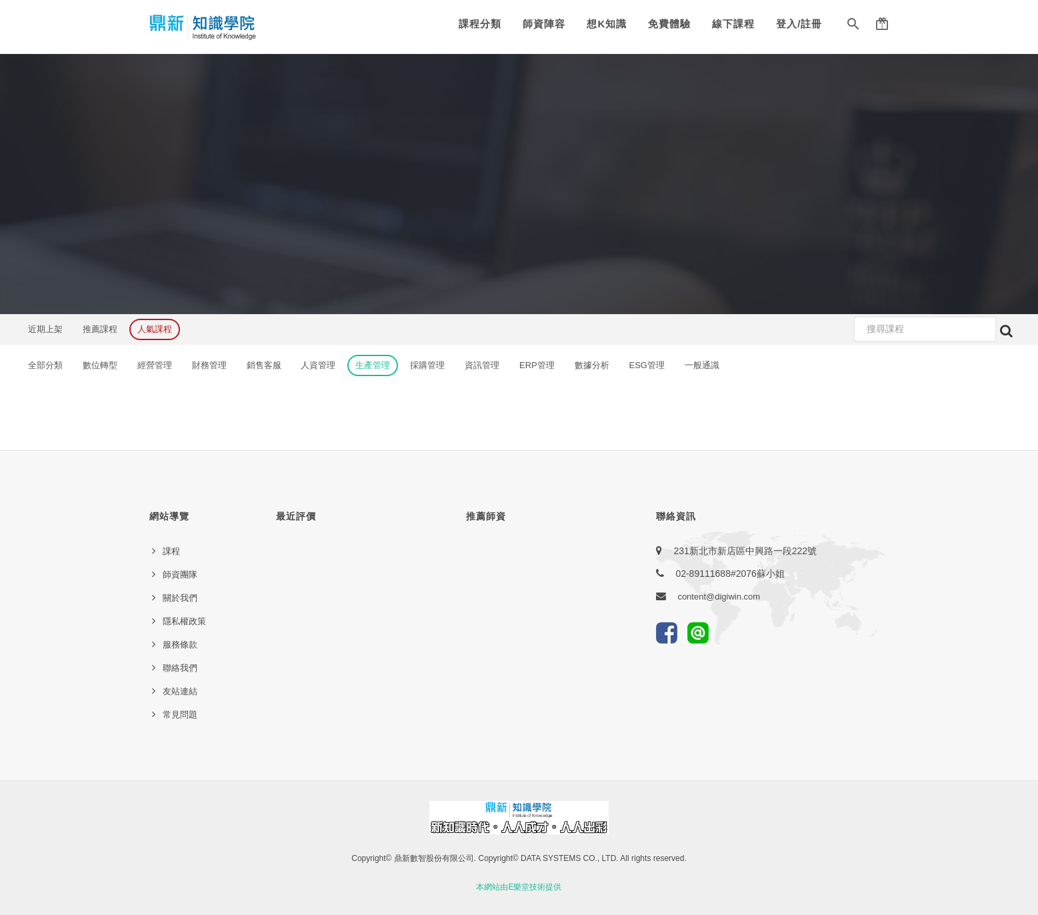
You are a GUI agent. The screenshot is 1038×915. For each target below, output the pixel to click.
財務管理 (209, 365)
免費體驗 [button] (669, 23)
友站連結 (180, 691)
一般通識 (702, 365)
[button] (853, 26)
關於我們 (180, 598)
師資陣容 (544, 23)
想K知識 (607, 23)
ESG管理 (647, 365)
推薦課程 (100, 329)
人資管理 (318, 365)
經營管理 (154, 365)
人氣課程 (154, 329)
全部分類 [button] (45, 365)
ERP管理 (537, 365)
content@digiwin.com (718, 597)
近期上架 (45, 329)
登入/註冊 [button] (799, 23)
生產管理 (372, 365)
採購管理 (427, 365)
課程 (171, 551)
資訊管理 (482, 365)
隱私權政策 (184, 621)
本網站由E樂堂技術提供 (518, 887)
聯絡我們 (180, 668)
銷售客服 (264, 365)
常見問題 (180, 715)
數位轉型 (100, 365)
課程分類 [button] (480, 23)
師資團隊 (180, 575)
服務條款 (180, 645)
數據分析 (592, 365)
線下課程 (733, 23)
